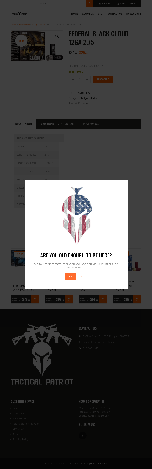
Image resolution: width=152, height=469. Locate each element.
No (81, 276)
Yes (70, 276)
